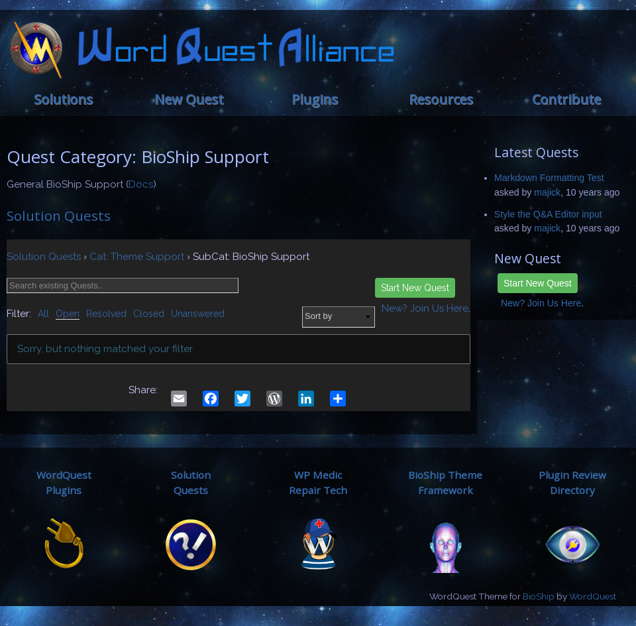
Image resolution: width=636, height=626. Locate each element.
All (43, 313)
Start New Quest (538, 283)
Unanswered (198, 313)
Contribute (566, 99)
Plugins (315, 99)
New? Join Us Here (541, 303)
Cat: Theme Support (136, 257)
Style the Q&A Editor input (548, 214)
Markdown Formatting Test (549, 177)
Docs (141, 184)
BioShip (539, 596)
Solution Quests (59, 215)
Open (68, 313)
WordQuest (592, 596)
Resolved (106, 313)
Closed (148, 313)
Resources (441, 99)
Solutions (63, 99)
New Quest (188, 99)
